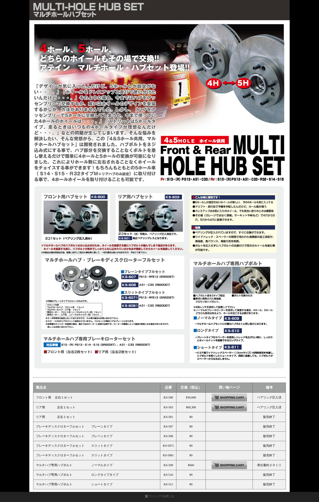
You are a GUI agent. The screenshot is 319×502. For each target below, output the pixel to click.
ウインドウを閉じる (161, 496)
